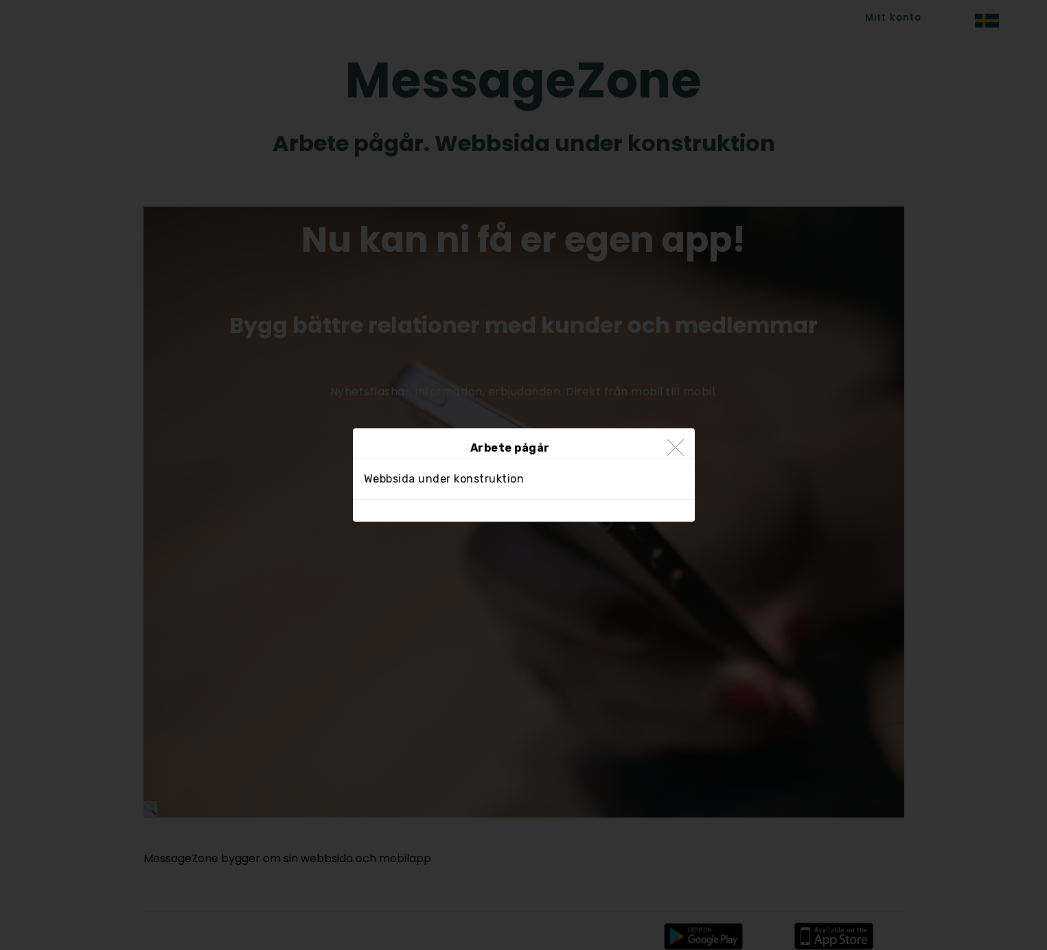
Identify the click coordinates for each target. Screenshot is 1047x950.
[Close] (675, 449)
